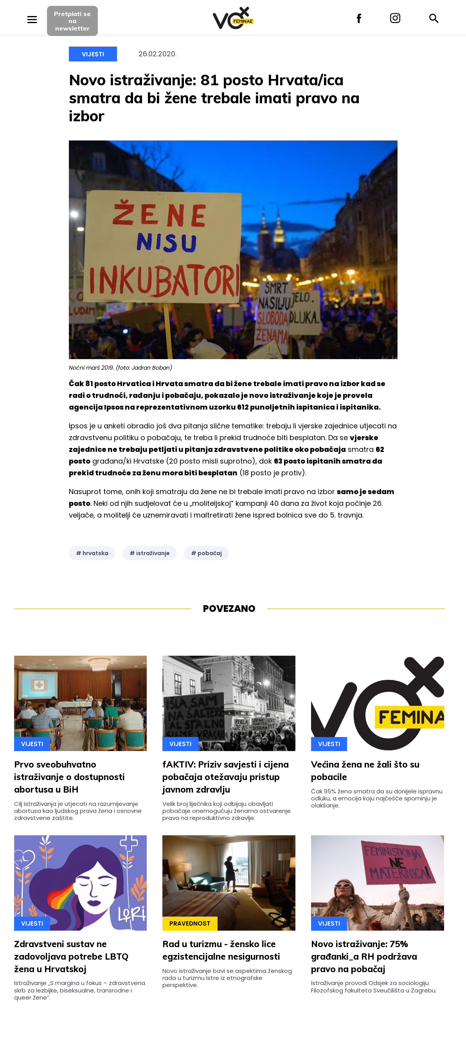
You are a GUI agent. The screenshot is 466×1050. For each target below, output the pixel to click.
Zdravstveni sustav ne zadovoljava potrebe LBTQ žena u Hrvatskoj (71, 956)
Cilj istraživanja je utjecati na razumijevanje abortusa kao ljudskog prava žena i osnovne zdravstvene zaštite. (78, 811)
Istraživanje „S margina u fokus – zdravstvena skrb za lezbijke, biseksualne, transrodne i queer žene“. (79, 990)
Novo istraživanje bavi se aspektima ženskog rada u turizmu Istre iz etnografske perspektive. (227, 978)
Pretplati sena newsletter (72, 21)
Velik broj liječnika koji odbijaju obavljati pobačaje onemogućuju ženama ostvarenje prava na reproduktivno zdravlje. (226, 811)
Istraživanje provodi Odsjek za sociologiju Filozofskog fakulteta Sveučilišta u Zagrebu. (374, 986)
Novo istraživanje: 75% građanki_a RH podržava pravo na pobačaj (364, 956)
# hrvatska (92, 553)
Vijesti (93, 54)
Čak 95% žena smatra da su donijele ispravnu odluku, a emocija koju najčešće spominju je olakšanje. (377, 798)
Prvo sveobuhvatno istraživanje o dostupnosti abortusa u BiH (69, 777)
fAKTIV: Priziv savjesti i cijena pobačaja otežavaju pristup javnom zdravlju (225, 777)
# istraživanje (150, 553)
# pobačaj (206, 553)
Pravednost (190, 923)
